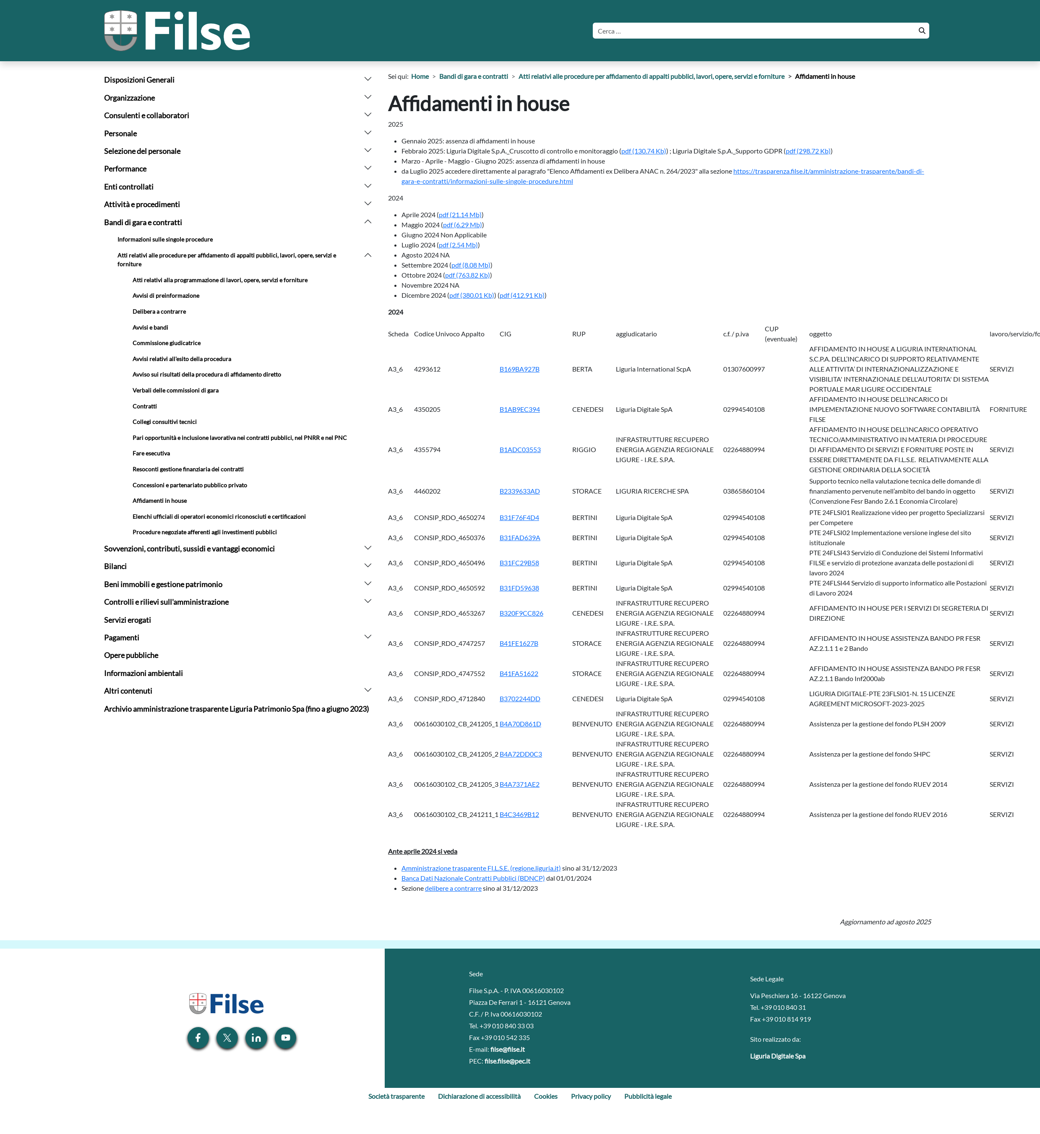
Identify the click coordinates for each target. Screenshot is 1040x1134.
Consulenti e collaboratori (146, 115)
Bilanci (115, 566)
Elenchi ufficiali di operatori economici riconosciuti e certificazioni (219, 516)
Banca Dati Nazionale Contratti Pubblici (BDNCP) (473, 878)
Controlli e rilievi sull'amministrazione (166, 602)
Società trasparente (396, 1096)
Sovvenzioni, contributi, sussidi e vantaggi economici (189, 548)
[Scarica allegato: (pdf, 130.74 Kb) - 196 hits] (643, 151)
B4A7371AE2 (520, 784)
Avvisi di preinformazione (166, 295)
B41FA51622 (519, 673)
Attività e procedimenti (142, 204)
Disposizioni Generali (139, 79)
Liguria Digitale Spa (777, 1056)
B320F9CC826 (521, 613)
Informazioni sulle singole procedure (165, 239)
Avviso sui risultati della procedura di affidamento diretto (207, 374)
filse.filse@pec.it (507, 1061)
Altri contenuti (128, 691)
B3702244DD (520, 698)
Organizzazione (129, 98)
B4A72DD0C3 (521, 754)
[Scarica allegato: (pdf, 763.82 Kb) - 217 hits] (467, 275)
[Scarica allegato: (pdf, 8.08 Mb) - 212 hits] (470, 265)
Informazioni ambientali (143, 673)
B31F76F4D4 (519, 517)
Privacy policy (591, 1096)
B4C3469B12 (519, 814)
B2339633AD (520, 491)
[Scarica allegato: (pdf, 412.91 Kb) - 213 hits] (522, 295)
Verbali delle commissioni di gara (176, 390)
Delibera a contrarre (159, 311)
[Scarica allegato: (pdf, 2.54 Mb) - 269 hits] (458, 245)
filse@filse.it (507, 1049)
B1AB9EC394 (520, 409)
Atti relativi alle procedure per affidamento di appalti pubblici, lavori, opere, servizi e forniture (226, 260)
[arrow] (368, 77)
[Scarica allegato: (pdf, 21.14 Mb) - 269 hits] (460, 214)
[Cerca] (753, 31)
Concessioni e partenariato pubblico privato (190, 485)
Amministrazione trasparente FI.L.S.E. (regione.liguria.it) (481, 868)
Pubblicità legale (648, 1096)
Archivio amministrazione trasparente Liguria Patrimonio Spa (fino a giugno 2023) (236, 709)
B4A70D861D (520, 724)
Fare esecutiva (151, 453)
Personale (120, 133)
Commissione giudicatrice (167, 342)
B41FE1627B (519, 643)
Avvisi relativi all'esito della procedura (182, 358)
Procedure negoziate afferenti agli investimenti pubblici (205, 532)
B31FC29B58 (519, 563)
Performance (125, 168)
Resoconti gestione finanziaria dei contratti (188, 469)
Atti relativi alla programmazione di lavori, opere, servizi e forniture (220, 280)
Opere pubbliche (131, 655)
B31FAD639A (520, 537)
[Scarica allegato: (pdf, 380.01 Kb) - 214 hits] (471, 295)
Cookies (546, 1096)
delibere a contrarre (453, 888)
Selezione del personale (142, 151)
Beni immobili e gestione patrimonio (163, 584)
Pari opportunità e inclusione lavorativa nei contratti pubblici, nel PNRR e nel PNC (240, 437)
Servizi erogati (127, 620)
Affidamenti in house (160, 500)
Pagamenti (121, 637)
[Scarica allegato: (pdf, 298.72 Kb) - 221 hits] (808, 151)
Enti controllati (129, 186)
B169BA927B (520, 369)
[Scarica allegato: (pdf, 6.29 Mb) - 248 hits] (462, 225)
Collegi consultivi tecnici (165, 421)
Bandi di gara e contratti (143, 222)
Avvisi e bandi (150, 327)
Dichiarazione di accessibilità (479, 1096)
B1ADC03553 (520, 449)
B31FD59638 (519, 588)
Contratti (145, 406)
